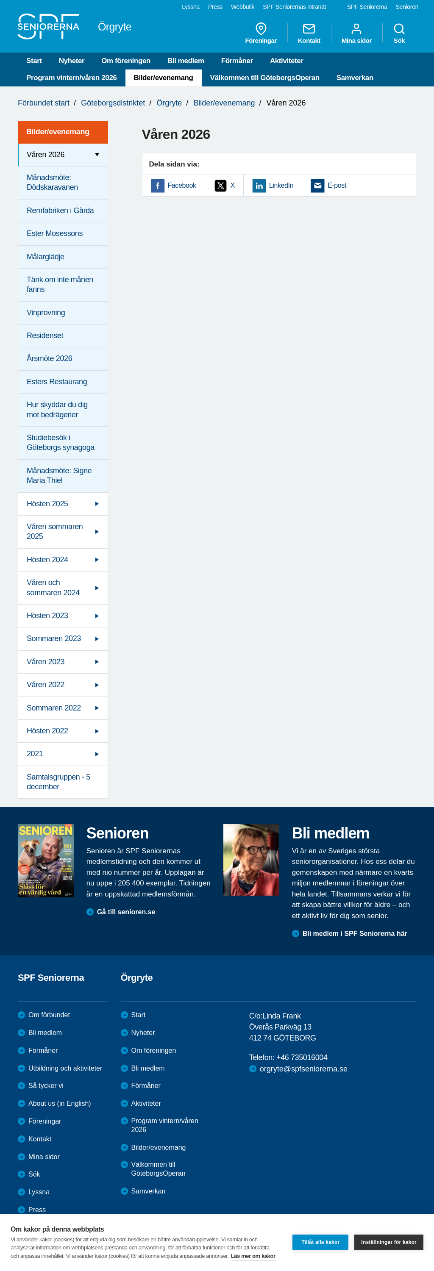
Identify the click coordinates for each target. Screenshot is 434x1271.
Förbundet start (44, 103)
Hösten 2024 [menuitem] (47, 559)
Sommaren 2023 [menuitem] (54, 638)
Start (34, 61)
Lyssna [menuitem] (191, 6)
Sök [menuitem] (399, 33)
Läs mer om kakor (253, 1256)
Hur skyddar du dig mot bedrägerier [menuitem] (57, 409)
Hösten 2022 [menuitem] (47, 731)
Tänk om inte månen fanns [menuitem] (60, 284)
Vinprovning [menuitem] (46, 312)
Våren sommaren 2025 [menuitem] (55, 531)
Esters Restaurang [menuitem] (57, 381)
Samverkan (355, 78)
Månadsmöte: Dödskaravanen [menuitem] (52, 182)
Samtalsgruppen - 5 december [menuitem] (58, 782)
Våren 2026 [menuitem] (45, 154)
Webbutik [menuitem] (242, 6)
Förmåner (237, 61)
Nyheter (72, 61)
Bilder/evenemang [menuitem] (57, 132)
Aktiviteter (286, 61)
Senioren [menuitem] (407, 6)
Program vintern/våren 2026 (71, 78)
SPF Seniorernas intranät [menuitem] (294, 6)
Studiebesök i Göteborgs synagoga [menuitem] (61, 442)
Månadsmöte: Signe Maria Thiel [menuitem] (59, 475)
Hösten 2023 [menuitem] (47, 615)
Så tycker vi (46, 1085)
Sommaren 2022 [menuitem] (54, 708)
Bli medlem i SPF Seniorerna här (355, 933)
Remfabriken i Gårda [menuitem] (60, 210)
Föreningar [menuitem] (261, 33)
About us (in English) (59, 1103)
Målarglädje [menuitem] (45, 257)
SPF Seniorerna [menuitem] (367, 6)
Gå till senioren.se (126, 912)
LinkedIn (281, 185)
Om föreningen (125, 61)
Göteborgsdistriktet (113, 103)
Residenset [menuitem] (45, 335)
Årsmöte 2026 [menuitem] (49, 358)
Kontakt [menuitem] (309, 33)
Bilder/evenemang (163, 78)
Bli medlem (185, 61)
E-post (337, 185)
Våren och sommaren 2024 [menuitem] (53, 587)
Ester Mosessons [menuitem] (55, 233)
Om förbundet (49, 1014)
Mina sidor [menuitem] (357, 33)
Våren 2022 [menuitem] (45, 684)
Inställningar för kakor (389, 1242)
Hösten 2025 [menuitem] (47, 504)
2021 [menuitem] (35, 753)
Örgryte (169, 103)
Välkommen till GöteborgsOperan (265, 78)
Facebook (182, 185)
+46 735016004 (301, 1057)
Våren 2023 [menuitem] (45, 662)
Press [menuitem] (215, 6)
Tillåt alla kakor (320, 1242)
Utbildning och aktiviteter (65, 1068)
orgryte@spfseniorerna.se (304, 1069)
